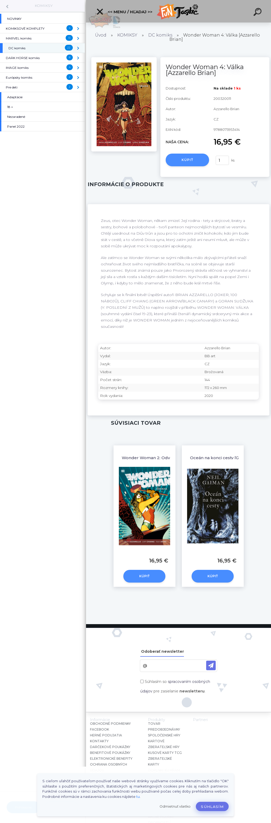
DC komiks (160, 35)
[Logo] (178, 11)
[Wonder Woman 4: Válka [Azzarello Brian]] (124, 59)
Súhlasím (212, 806)
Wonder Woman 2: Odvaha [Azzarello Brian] (167, 457)
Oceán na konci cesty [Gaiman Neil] (226, 457)
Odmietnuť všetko (175, 806)
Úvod (100, 35)
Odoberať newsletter (162, 651)
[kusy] (222, 160)
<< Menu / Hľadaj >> (124, 11)
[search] (258, 13)
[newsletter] (211, 665)
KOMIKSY (44, 5)
